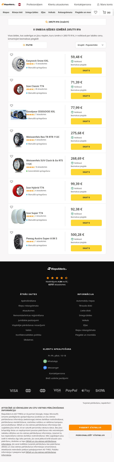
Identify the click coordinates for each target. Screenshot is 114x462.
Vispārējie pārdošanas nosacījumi (28, 325)
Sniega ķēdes (31, 12)
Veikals (51, 12)
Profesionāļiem (35, 4)
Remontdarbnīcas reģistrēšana (28, 315)
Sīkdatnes (28, 339)
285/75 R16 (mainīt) (57, 22)
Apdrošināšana (28, 300)
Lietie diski (85, 310)
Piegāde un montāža (85, 12)
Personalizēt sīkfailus (90, 435)
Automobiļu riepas (85, 300)
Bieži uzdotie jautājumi (57, 378)
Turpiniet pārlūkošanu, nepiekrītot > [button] (97, 403)
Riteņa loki (17, 12)
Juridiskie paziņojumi (28, 320)
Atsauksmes (29, 310)
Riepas (6, 12)
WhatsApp (50, 361)
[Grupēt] (90, 45)
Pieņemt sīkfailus (90, 427)
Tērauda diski (85, 305)
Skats (86, 70)
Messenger (51, 368)
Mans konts (105, 4)
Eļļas (43, 12)
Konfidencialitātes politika (28, 334)
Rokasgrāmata (65, 12)
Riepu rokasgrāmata (28, 305)
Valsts (28, 330)
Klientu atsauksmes (58, 4)
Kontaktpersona (82, 4)
